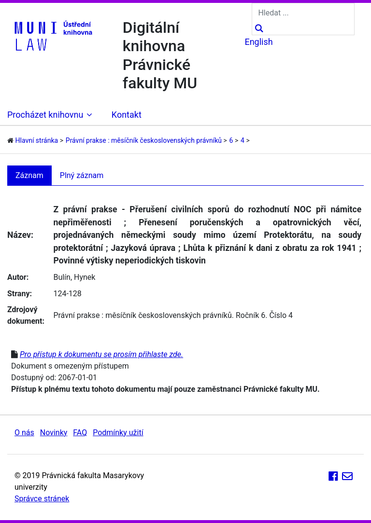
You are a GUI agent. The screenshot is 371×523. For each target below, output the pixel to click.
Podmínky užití (118, 432)
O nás (24, 432)
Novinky (54, 432)
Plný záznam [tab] (82, 175)
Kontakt (127, 115)
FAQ (80, 432)
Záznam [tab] (29, 175)
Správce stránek (41, 498)
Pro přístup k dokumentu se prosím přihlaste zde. (101, 354)
